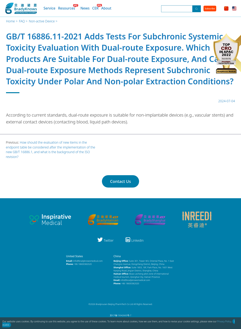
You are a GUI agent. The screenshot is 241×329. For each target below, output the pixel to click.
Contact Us (120, 181)
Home (10, 21)
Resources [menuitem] (66, 8)
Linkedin (134, 240)
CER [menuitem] (95, 8)
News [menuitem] (85, 8)
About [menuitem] (106, 8)
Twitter (105, 240)
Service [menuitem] (49, 8)
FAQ (22, 21)
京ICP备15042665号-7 (120, 315)
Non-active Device (42, 21)
